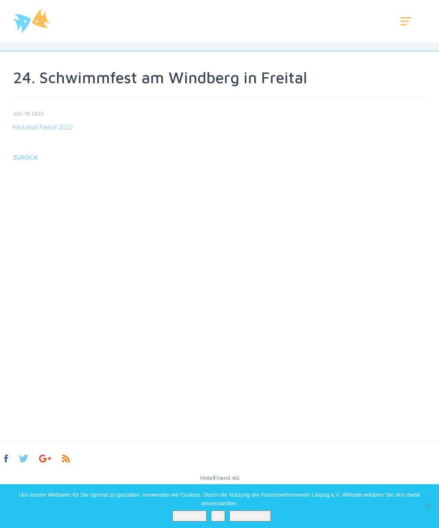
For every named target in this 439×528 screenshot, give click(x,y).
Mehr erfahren (250, 516)
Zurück (25, 157)
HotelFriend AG (219, 477)
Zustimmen (189, 516)
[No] (428, 506)
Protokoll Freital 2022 (43, 127)
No (218, 516)
